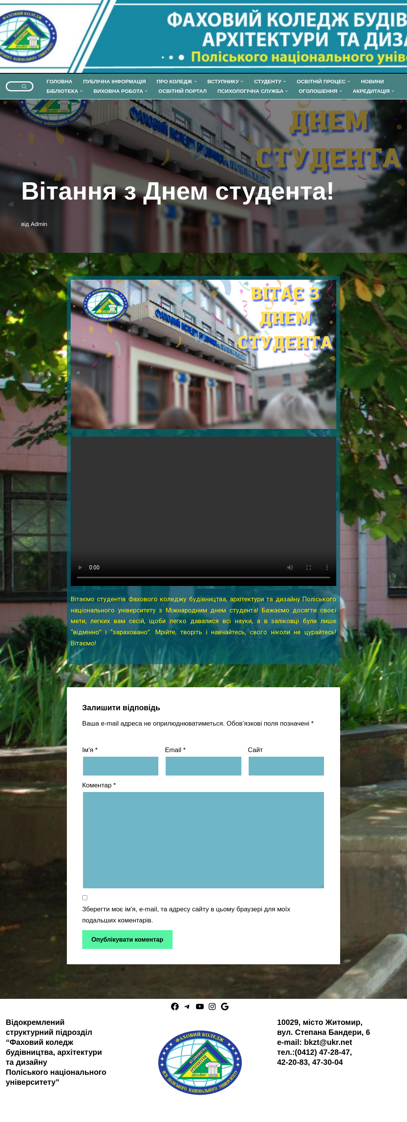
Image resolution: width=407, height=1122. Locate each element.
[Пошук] (11, 86)
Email (175, 750)
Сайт (255, 750)
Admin (39, 224)
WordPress (82, 1111)
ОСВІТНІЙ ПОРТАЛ (182, 91)
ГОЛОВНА (59, 81)
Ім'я (90, 750)
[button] (195, 81)
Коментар (99, 785)
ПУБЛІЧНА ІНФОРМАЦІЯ (114, 81)
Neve (13, 1111)
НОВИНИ (372, 81)
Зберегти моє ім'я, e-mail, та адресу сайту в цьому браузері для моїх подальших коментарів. (186, 915)
